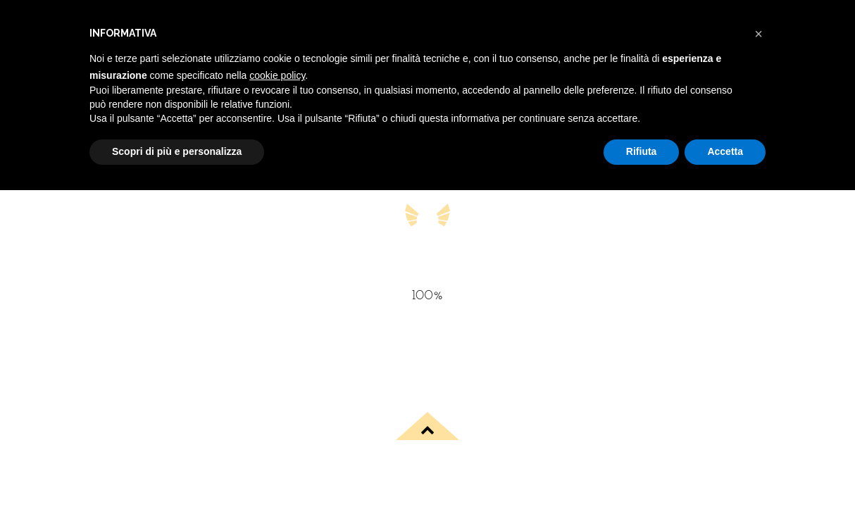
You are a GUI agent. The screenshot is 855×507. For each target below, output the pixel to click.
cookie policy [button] (277, 75)
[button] (758, 34)
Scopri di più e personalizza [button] (177, 151)
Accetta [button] (725, 151)
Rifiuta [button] (641, 151)
